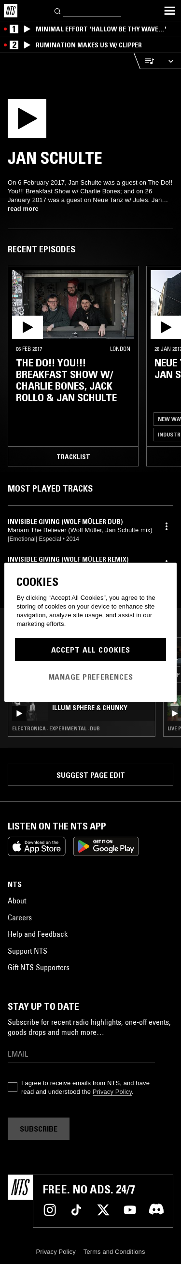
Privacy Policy (112, 1091)
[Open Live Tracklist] (147, 61)
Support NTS (27, 951)
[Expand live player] (170, 61)
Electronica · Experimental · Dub (56, 728)
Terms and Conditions (114, 1251)
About (17, 900)
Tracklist (73, 456)
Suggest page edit (90, 775)
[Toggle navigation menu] (169, 10)
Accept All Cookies (90, 649)
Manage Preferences (90, 677)
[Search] (58, 10)
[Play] (57, 121)
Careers (20, 917)
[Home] (10, 10)
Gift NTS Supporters (39, 967)
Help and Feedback (38, 934)
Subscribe (38, 1128)
